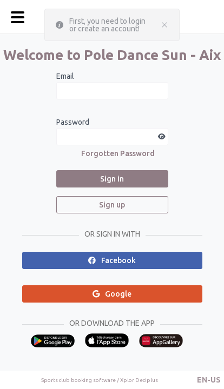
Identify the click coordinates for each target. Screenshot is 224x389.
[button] (208, 379)
